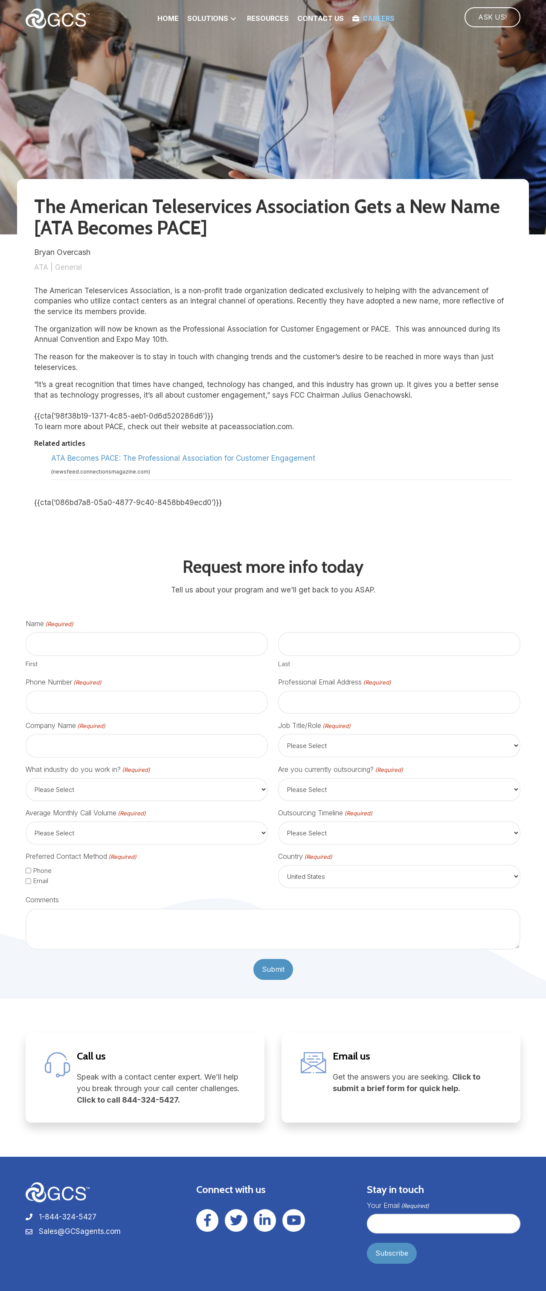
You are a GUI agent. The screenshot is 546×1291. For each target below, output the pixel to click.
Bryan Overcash (62, 252)
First (32, 664)
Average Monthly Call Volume (86, 813)
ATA (41, 267)
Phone (42, 870)
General (68, 267)
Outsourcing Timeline (325, 813)
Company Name (65, 725)
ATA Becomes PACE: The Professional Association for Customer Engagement (183, 458)
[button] (233, 18)
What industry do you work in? (88, 769)
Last (284, 664)
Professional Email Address (334, 682)
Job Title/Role (314, 725)
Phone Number (64, 682)
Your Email (398, 1205)
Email (40, 881)
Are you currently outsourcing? (340, 769)
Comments (42, 899)
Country (305, 856)
